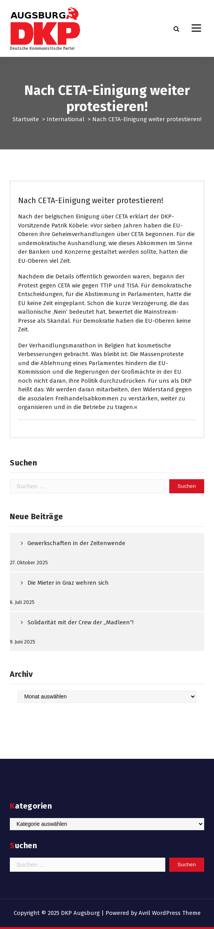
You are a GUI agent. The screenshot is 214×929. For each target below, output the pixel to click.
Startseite (26, 119)
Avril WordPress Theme (170, 912)
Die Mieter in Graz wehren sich (68, 582)
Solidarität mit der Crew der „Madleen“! (80, 622)
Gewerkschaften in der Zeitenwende (76, 543)
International (65, 119)
